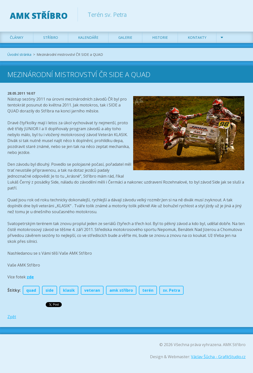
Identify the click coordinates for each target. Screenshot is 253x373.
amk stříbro (121, 290)
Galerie (125, 37)
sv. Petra (171, 290)
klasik (69, 290)
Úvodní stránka (19, 54)
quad (31, 290)
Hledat (240, 14)
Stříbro (50, 37)
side (49, 290)
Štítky (13, 290)
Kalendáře (88, 37)
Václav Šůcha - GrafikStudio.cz (218, 356)
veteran (92, 290)
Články (16, 37)
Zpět (11, 316)
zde (30, 277)
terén (147, 290)
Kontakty (197, 37)
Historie (160, 37)
